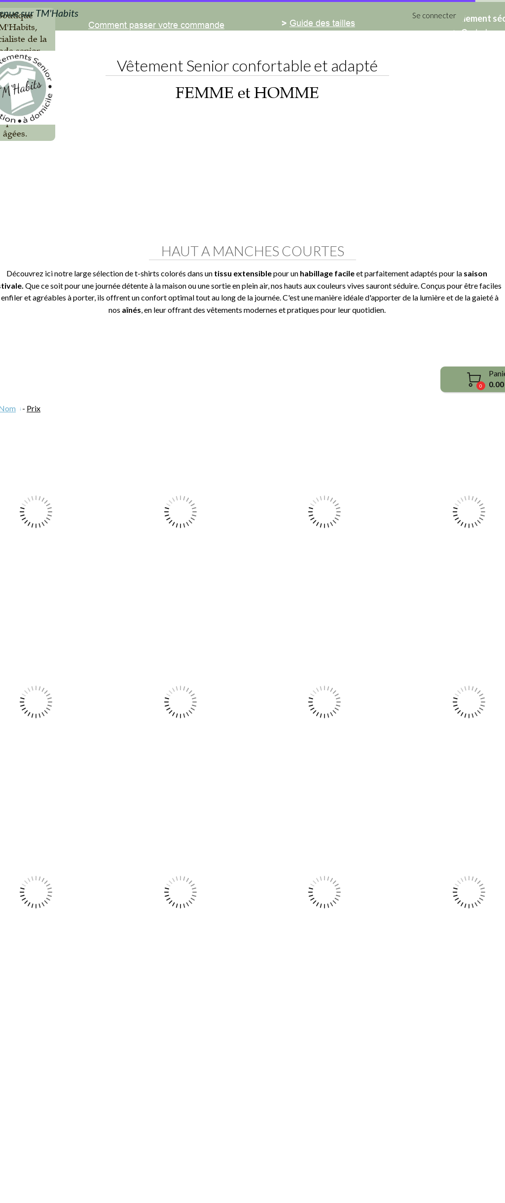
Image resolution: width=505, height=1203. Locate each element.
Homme (203, 180)
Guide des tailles (322, 1056)
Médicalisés (269, 180)
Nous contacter (118, 1099)
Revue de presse (121, 1120)
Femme (147, 180)
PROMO (412, 180)
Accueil (92, 180)
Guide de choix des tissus (340, 1097)
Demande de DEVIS (128, 1079)
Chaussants (344, 180)
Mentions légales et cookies (202, 1174)
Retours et (108, 1140)
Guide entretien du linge (336, 1077)
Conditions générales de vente (302, 1174)
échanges (149, 1140)
